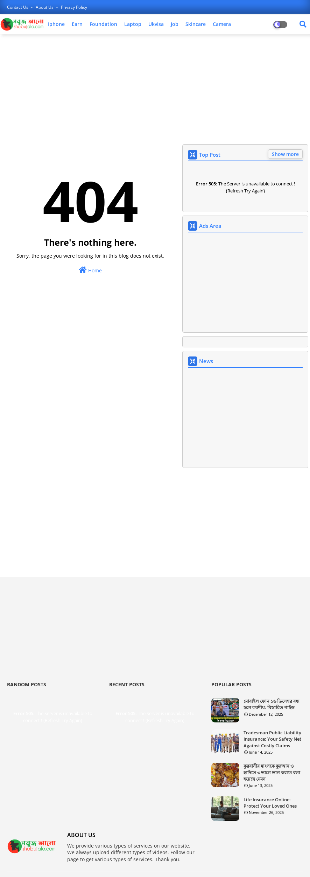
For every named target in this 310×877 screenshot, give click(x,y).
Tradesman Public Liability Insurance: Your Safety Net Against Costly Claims (272, 738)
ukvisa (156, 24)
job (174, 24)
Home (90, 270)
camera (222, 24)
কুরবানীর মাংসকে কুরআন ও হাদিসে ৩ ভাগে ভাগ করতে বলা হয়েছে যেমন (272, 772)
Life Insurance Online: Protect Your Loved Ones (270, 802)
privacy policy (74, 7)
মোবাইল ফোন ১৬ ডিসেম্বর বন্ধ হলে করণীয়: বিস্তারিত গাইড (271, 704)
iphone (56, 24)
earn (77, 24)
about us (45, 7)
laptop (132, 24)
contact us (18, 7)
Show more (285, 154)
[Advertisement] (155, 90)
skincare (195, 24)
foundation (103, 24)
